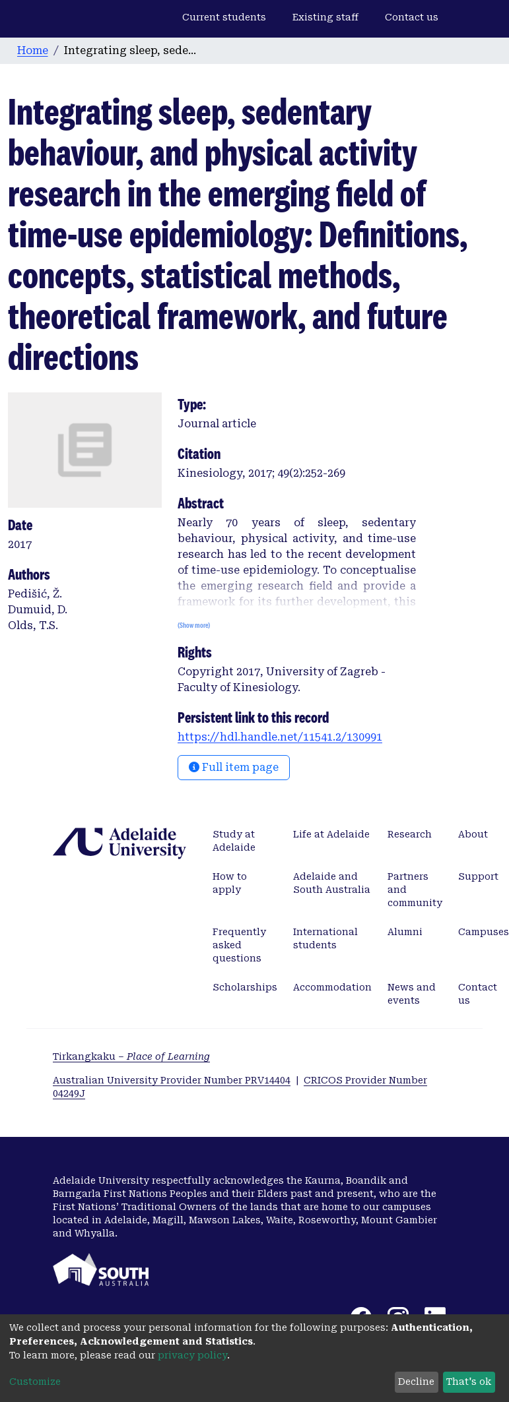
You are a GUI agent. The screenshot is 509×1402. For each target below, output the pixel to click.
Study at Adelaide (234, 841)
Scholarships (245, 987)
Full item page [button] (234, 767)
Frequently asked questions (239, 945)
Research (410, 834)
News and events (412, 994)
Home (32, 50)
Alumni (405, 932)
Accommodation (332, 987)
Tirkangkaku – (131, 1056)
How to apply (230, 883)
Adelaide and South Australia (331, 883)
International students (325, 938)
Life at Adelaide (331, 834)
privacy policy (192, 1355)
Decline (416, 1381)
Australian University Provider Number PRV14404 (171, 1080)
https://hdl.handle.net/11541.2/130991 (280, 737)
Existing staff (325, 17)
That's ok (468, 1381)
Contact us (411, 17)
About (473, 834)
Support (478, 876)
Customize (35, 1381)
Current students (224, 17)
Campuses (483, 932)
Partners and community (415, 889)
